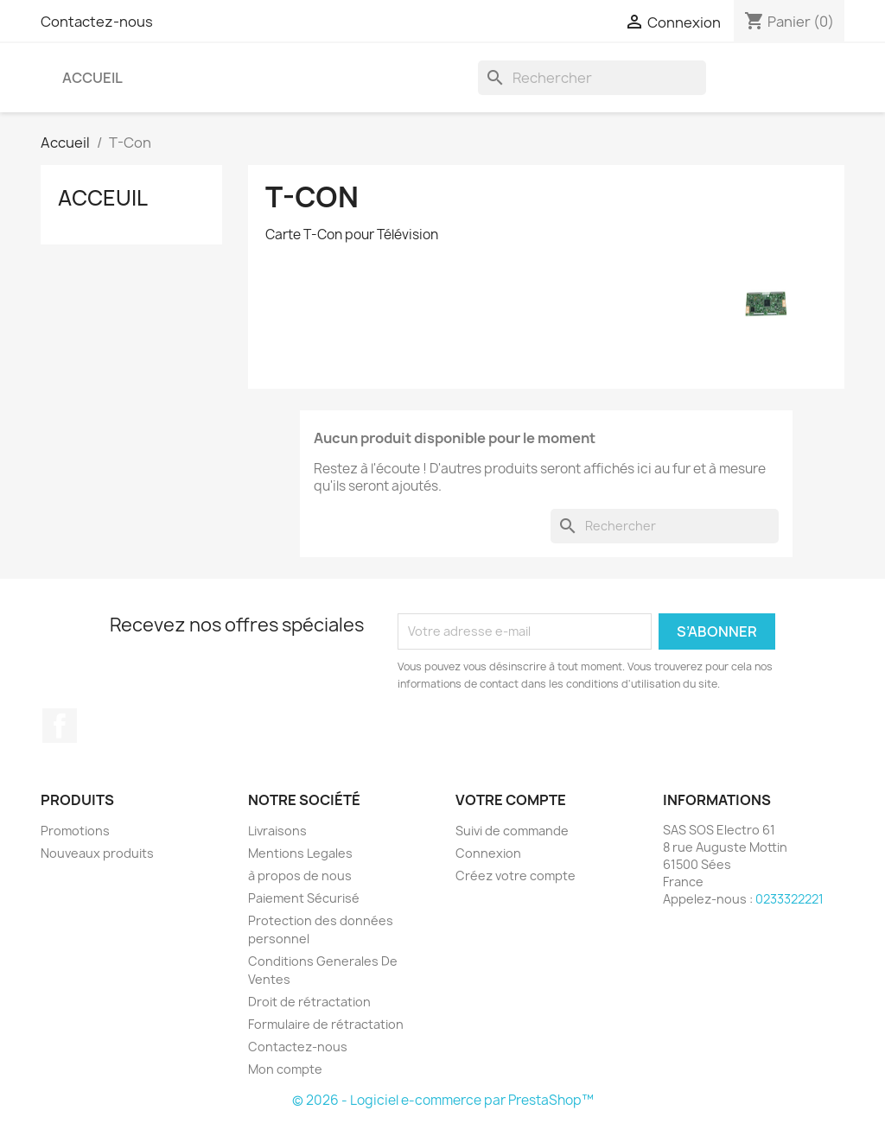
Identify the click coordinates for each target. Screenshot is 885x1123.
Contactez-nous (97, 21)
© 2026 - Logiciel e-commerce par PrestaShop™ (443, 1100)
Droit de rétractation (309, 1001)
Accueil (92, 77)
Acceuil (103, 198)
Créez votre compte (515, 875)
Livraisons (277, 830)
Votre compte (510, 799)
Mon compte (285, 1069)
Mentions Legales (300, 853)
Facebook (59, 725)
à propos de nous (300, 875)
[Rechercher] (592, 77)
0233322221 (789, 899)
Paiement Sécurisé (304, 898)
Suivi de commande (512, 830)
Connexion (488, 853)
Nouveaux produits (97, 853)
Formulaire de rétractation (326, 1024)
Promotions (75, 830)
